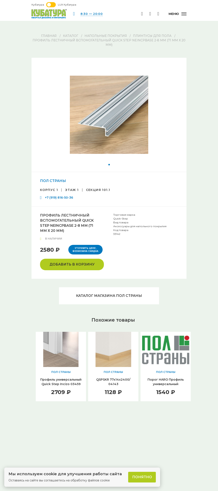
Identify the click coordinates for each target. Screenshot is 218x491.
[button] (109, 164)
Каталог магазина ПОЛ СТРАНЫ (109, 296)
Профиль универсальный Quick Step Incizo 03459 (61, 382)
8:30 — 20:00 (91, 14)
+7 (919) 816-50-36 (59, 197)
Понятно (142, 477)
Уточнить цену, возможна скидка (85, 250)
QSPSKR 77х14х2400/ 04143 (113, 382)
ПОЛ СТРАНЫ (53, 181)
